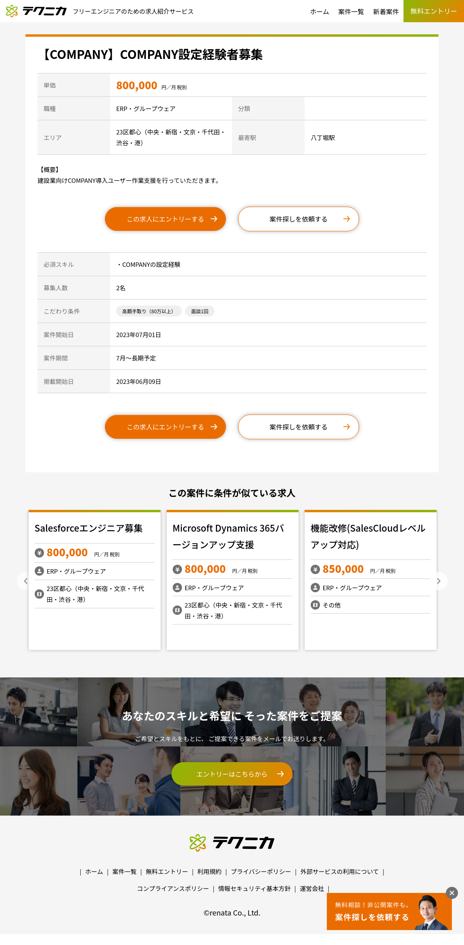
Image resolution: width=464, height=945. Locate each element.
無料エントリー (167, 871)
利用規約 (209, 871)
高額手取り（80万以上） (149, 311)
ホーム (319, 11)
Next (439, 581)
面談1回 (200, 311)
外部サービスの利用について (339, 871)
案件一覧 (351, 11)
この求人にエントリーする (165, 219)
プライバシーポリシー (261, 871)
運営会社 (312, 888)
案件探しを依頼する (299, 219)
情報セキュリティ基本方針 (254, 888)
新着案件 (386, 11)
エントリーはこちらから (232, 774)
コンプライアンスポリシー (173, 888)
